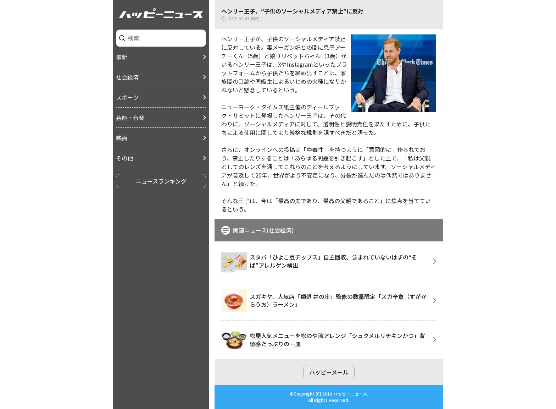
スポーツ (127, 97)
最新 (121, 57)
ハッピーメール (329, 372)
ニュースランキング (161, 181)
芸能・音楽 (130, 117)
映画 (121, 137)
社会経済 (127, 77)
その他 (124, 158)
